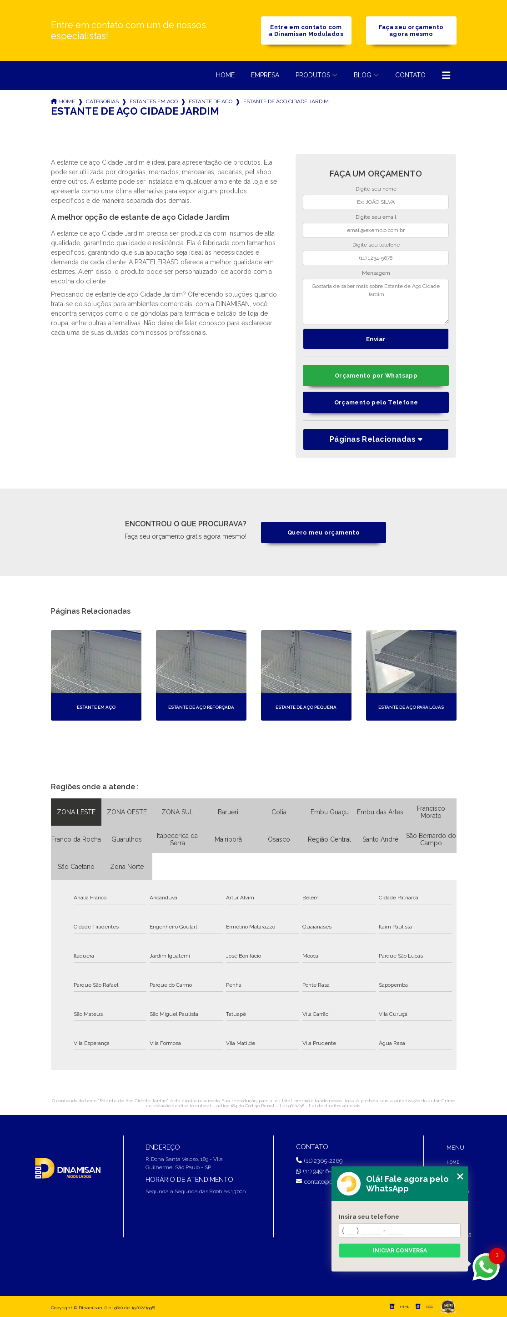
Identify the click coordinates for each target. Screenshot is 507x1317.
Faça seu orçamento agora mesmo (411, 30)
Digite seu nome (376, 189)
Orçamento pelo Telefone (376, 402)
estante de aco (210, 101)
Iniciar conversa (400, 1250)
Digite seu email (376, 217)
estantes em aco (154, 101)
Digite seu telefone (376, 245)
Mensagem (376, 273)
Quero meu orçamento (323, 532)
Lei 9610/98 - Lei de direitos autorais (320, 1105)
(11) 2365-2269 (319, 1160)
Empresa (265, 75)
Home (225, 75)
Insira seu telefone (369, 1216)
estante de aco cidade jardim (286, 101)
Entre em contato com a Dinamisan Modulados (306, 30)
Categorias (102, 101)
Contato (410, 75)
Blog (362, 75)
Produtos (313, 75)
